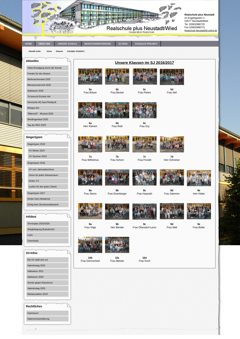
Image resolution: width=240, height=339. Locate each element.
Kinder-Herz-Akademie (38, 199)
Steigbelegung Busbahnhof (40, 229)
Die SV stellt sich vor (37, 259)
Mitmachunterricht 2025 (39, 85)
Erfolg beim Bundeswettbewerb (42, 204)
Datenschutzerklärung (38, 319)
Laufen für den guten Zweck (43, 186)
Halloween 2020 (35, 277)
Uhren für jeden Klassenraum (43, 175)
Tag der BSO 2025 (36, 125)
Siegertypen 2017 (36, 193)
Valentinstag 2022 (36, 265)
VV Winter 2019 (37, 150)
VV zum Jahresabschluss (41, 169)
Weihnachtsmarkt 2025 (38, 79)
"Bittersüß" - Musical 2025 (40, 113)
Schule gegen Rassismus (40, 282)
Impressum (32, 313)
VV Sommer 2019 (38, 156)
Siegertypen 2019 (36, 144)
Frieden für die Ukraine (38, 73)
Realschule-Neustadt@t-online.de (200, 30)
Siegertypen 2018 (36, 163)
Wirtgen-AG (33, 108)
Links (30, 235)
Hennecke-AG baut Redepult (41, 102)
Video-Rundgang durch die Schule (44, 68)
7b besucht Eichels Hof (38, 96)
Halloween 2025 (35, 91)
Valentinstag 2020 (36, 288)
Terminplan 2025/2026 (38, 223)
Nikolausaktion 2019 (37, 294)
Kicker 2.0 (34, 181)
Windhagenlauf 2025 (37, 119)
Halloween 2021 (35, 271)
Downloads (32, 240)
